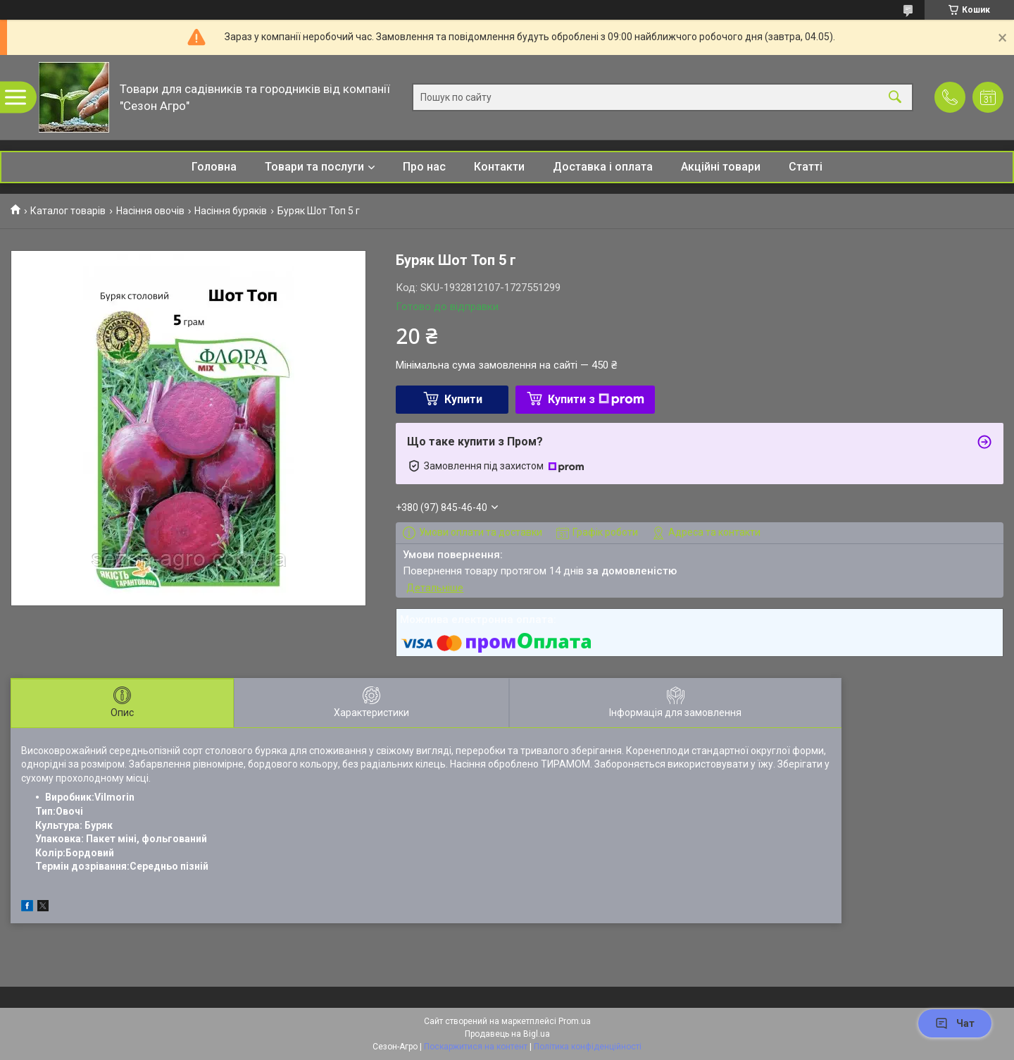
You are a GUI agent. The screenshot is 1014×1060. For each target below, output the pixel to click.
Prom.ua (574, 1021)
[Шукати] (895, 98)
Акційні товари (720, 166)
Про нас (424, 166)
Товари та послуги (314, 166)
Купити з (596, 399)
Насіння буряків (230, 210)
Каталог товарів (68, 210)
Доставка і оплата (603, 166)
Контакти (499, 166)
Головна (214, 166)
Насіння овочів (150, 210)
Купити (463, 399)
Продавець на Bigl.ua (507, 1034)
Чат (955, 1023)
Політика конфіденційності (587, 1047)
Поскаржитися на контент (475, 1047)
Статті (805, 166)
